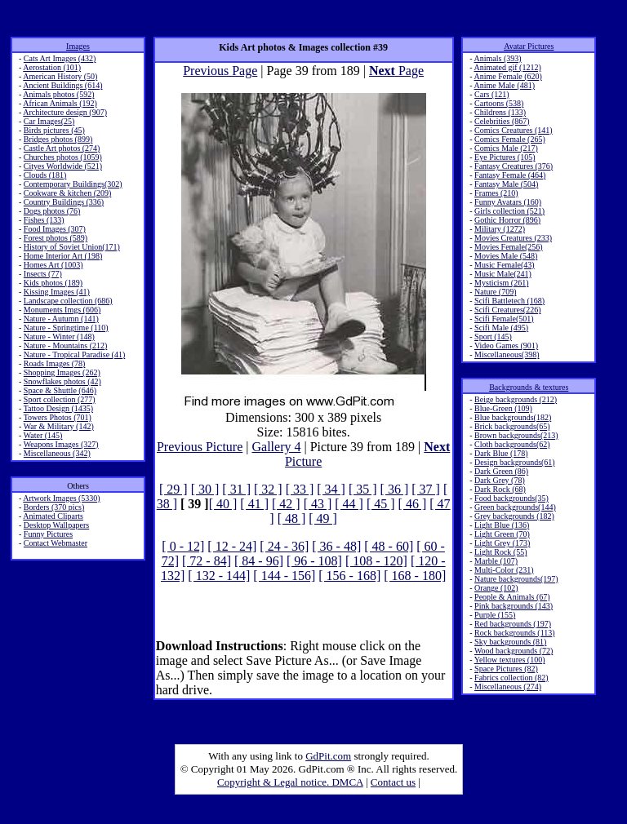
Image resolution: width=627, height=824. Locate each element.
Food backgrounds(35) (511, 498)
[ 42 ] (286, 504)
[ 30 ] (205, 489)
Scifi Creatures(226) (507, 309)
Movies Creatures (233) (513, 237)
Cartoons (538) (498, 103)
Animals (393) (498, 58)
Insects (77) (43, 273)
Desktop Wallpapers (56, 525)
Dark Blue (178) (501, 453)
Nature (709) (495, 291)
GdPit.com (328, 756)
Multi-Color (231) (504, 569)
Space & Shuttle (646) (60, 390)
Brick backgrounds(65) (511, 426)
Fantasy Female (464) (509, 175)
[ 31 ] (236, 489)
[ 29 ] (173, 489)
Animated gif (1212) (507, 67)
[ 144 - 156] (284, 576)
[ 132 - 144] (219, 576)
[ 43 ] (318, 504)
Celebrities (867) (501, 121)
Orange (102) (496, 587)
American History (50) (60, 76)
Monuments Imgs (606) (62, 309)
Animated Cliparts (53, 516)
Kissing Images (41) (57, 291)
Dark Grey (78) (499, 480)
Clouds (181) (45, 175)
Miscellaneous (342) (57, 453)
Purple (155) (494, 614)
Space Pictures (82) (506, 668)
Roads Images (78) (55, 363)
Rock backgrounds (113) (514, 632)
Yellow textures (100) (509, 659)
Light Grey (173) (502, 542)
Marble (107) (496, 560)
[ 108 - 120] (376, 561)
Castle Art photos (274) (62, 148)
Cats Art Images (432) (60, 58)
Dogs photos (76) (52, 210)
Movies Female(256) (508, 246)
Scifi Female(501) (503, 318)
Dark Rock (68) (500, 489)
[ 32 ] (268, 489)
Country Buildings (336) (64, 201)
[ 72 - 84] (206, 561)
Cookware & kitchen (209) (67, 192)
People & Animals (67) (512, 596)
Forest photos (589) (55, 237)
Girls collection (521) (509, 210)
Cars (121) (491, 94)
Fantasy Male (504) (506, 183)
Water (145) (43, 435)
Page (396, 71)
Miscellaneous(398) (506, 354)
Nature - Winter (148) (59, 336)
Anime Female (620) (508, 76)
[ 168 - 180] (415, 576)
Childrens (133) (500, 112)
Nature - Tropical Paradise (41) (74, 354)
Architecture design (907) (65, 112)
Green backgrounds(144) (515, 507)
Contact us (393, 782)
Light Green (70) (502, 533)
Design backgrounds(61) (514, 462)
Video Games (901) (506, 345)
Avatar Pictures (529, 46)
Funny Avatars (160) (507, 201)
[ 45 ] (381, 504)
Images (78, 46)
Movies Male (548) (505, 255)
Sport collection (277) (60, 399)
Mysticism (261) (501, 282)
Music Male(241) (502, 273)
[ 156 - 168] (349, 576)
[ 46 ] (412, 504)
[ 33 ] (300, 489)
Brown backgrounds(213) (516, 435)
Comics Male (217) (506, 148)
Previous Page (220, 71)
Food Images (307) (55, 228)
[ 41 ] (254, 504)
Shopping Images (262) (62, 372)
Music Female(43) (504, 264)
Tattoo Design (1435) (58, 408)
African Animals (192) (60, 103)
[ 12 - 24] (231, 546)
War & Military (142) (59, 426)
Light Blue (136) (501, 525)
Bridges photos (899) (58, 139)
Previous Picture (199, 447)
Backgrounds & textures (528, 387)
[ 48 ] (292, 518)
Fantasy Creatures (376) (513, 166)
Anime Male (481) (504, 85)
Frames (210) (496, 192)
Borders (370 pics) (54, 507)
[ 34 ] (331, 489)
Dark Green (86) (501, 471)
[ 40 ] (223, 504)
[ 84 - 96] (258, 561)
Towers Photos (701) (57, 417)
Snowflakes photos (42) (62, 381)
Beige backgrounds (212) (515, 399)
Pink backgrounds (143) (513, 605)
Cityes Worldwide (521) (63, 166)
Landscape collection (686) (68, 300)
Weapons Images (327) (61, 444)
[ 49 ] (323, 518)
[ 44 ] (349, 504)
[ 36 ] (394, 489)
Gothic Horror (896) (507, 219)
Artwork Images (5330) (61, 498)
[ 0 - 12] (183, 546)
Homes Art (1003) (53, 264)
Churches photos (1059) (63, 157)
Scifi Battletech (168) (509, 300)
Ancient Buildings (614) (62, 85)
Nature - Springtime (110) (66, 327)
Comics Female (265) (509, 139)
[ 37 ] (425, 489)
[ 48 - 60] (388, 546)
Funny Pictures (48, 533)
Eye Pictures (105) (504, 157)
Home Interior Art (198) (63, 255)
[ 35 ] (363, 489)
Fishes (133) (44, 219)
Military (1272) (499, 228)
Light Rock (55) (500, 551)
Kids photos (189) (53, 282)
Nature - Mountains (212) (65, 345)
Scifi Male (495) (501, 327)
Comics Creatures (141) (513, 130)
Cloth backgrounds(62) (512, 444)
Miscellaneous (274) (507, 686)
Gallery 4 (275, 447)
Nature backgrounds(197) (516, 578)
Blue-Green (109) (503, 408)
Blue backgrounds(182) (512, 417)
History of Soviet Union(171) (72, 246)
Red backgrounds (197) (512, 623)
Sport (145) (493, 336)
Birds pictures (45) (54, 130)
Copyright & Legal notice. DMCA (290, 782)
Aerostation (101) (52, 67)
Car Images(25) (49, 121)
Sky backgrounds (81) (510, 641)
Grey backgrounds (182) (514, 516)
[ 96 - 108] (314, 561)
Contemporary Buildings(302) (73, 183)
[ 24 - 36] (284, 546)
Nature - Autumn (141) (61, 318)
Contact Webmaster (55, 542)
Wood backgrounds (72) (513, 650)
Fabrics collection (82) (511, 677)
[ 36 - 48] (336, 546)
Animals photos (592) (58, 94)
